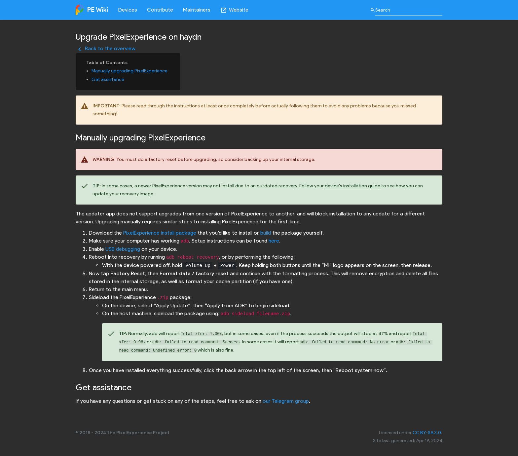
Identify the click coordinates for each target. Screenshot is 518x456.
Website (234, 10)
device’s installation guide (352, 186)
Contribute (160, 10)
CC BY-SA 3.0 (427, 433)
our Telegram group (286, 401)
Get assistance (108, 79)
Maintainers (196, 10)
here (274, 241)
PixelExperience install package (159, 233)
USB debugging (122, 249)
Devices (127, 10)
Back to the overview (105, 48)
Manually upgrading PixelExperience (129, 71)
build (265, 233)
